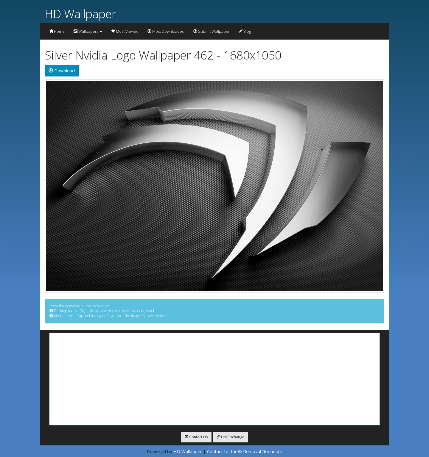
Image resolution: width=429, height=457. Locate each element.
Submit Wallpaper (211, 31)
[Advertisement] (214, 379)
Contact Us (196, 436)
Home (57, 31)
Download (62, 70)
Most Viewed (125, 31)
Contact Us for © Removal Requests (244, 451)
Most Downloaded (165, 31)
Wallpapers (88, 31)
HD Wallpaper (80, 13)
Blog (245, 31)
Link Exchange (230, 436)
